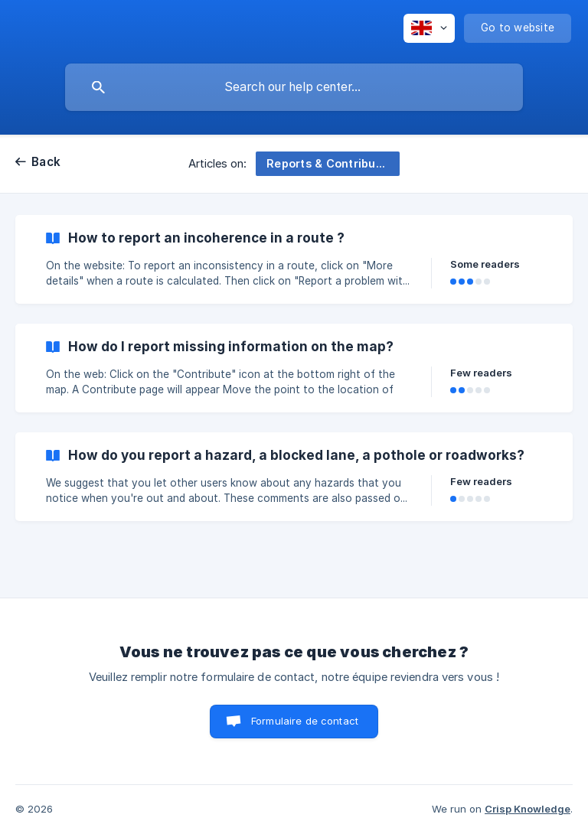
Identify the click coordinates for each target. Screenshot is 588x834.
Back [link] (45, 162)
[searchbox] (294, 87)
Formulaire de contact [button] (304, 721)
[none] (429, 28)
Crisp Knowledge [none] (527, 809)
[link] (294, 259)
